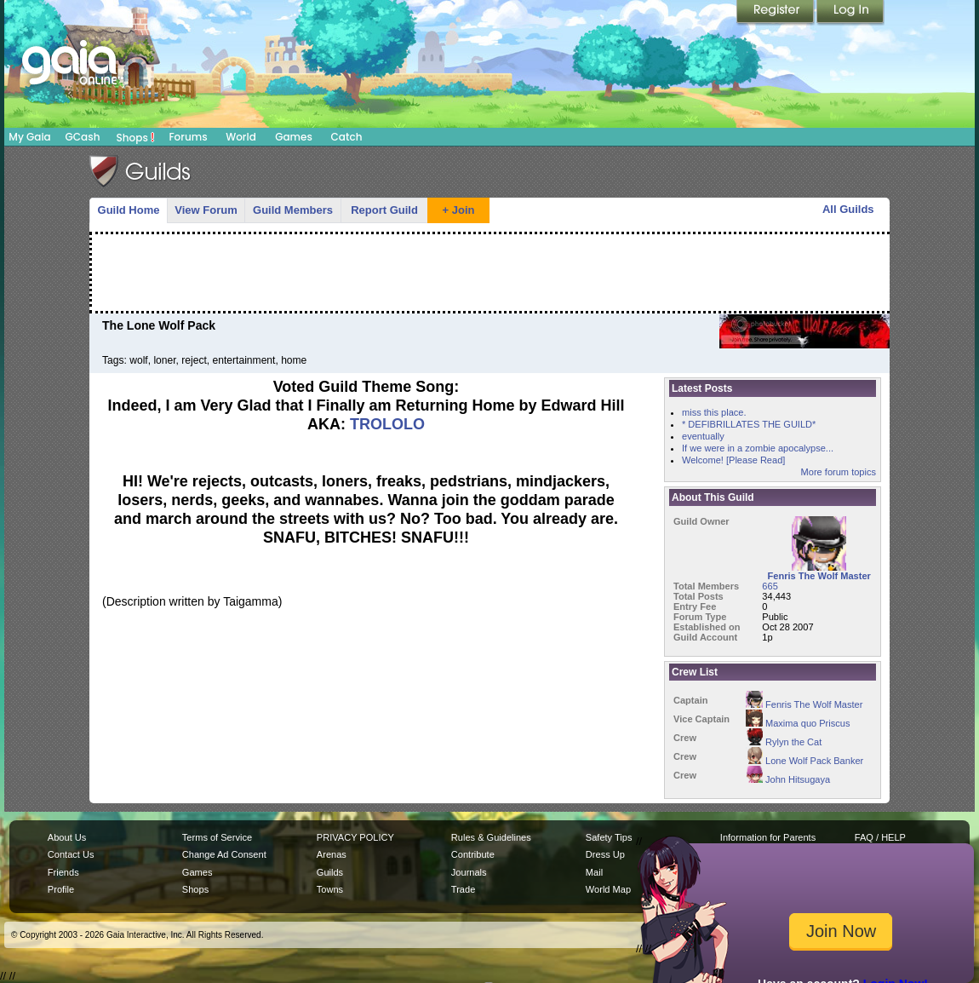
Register (776, 13)
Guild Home (129, 210)
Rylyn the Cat (784, 742)
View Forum (206, 210)
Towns (330, 889)
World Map (608, 889)
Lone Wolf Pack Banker (804, 761)
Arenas (331, 854)
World (241, 136)
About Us (67, 837)
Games (293, 136)
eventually (703, 436)
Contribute (473, 854)
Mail (594, 872)
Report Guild (384, 210)
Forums (188, 136)
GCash (83, 136)
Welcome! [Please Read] (733, 460)
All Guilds (848, 209)
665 (769, 586)
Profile (61, 889)
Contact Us (71, 854)
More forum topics (838, 472)
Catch (347, 136)
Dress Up (605, 854)
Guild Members (293, 210)
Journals (469, 872)
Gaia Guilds (140, 171)
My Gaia (29, 136)
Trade (463, 889)
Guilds (330, 872)
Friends (63, 872)
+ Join (459, 210)
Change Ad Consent (224, 854)
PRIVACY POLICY (355, 837)
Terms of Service (217, 837)
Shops (136, 137)
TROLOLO (387, 424)
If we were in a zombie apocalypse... (757, 448)
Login (850, 13)
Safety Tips (609, 837)
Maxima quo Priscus (798, 723)
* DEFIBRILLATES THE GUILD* (749, 424)
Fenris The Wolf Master (804, 704)
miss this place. (714, 412)
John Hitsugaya (788, 779)
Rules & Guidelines (491, 837)
